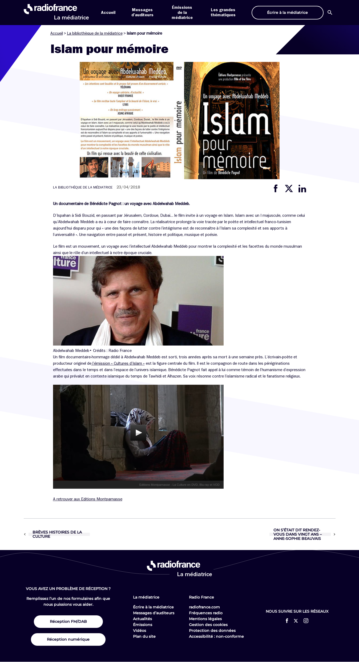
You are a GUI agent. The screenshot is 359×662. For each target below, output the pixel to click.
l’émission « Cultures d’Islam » (118, 363)
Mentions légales (205, 618)
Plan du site (144, 636)
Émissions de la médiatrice (182, 12)
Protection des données (212, 630)
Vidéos (139, 630)
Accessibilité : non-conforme (216, 636)
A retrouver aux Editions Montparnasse (87, 499)
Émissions (142, 624)
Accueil (108, 12)
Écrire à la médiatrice (153, 607)
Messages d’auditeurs (153, 613)
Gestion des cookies (208, 624)
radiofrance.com (204, 607)
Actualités (142, 618)
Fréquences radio (206, 613)
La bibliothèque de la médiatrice (95, 33)
